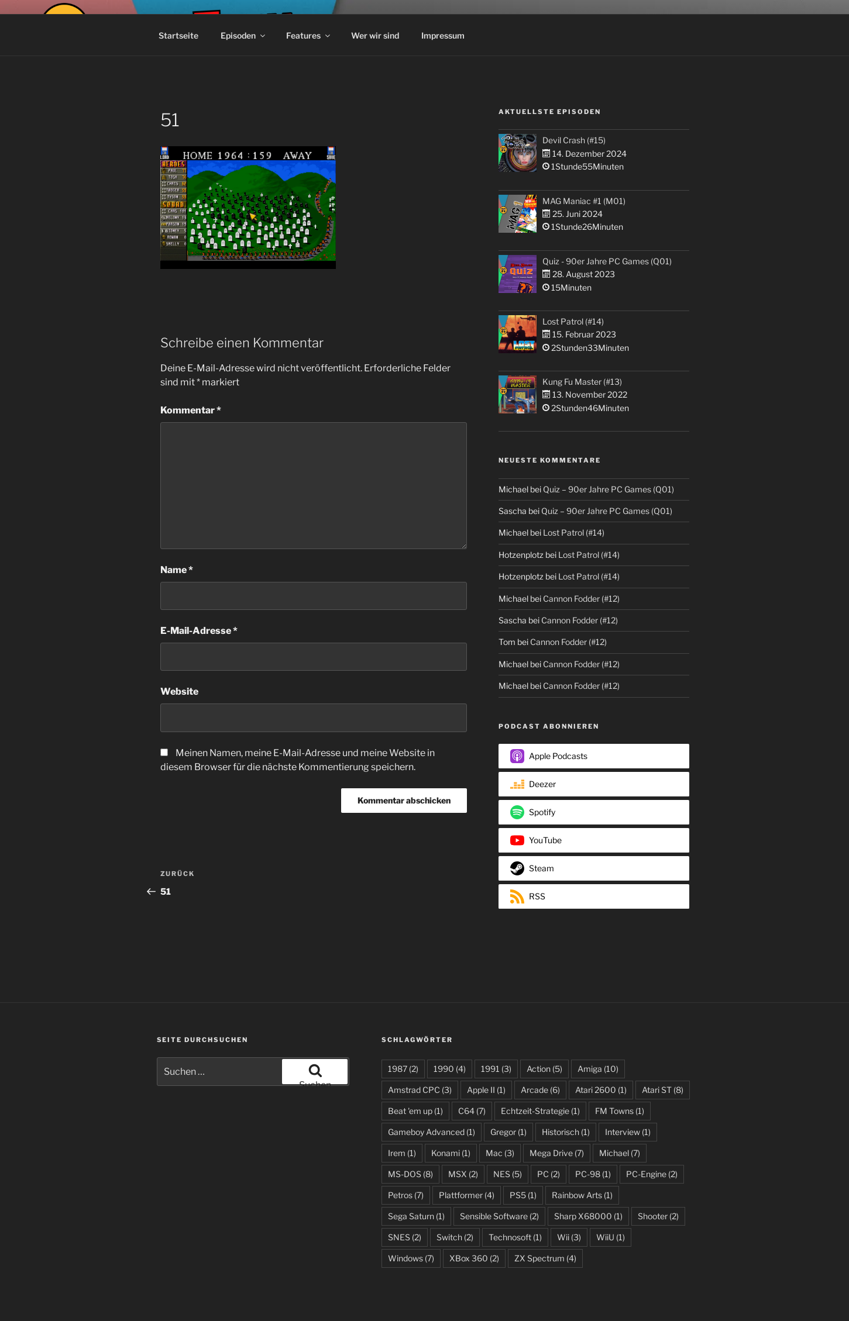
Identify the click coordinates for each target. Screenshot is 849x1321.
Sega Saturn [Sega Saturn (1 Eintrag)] (416, 1216)
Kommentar (190, 410)
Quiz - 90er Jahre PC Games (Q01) (607, 261)
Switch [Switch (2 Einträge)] (454, 1237)
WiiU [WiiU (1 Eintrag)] (610, 1237)
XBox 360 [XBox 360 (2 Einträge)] (474, 1258)
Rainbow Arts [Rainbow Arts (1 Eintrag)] (582, 1195)
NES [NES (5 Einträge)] (507, 1174)
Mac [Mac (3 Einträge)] (500, 1153)
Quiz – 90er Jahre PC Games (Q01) (608, 489)
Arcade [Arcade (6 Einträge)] (540, 1090)
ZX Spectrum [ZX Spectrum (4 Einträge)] (545, 1258)
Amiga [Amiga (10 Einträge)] (598, 1069)
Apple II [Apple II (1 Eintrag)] (486, 1090)
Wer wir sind (375, 35)
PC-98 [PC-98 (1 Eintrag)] (593, 1174)
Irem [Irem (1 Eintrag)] (402, 1153)
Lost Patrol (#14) (573, 321)
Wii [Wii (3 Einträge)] (569, 1237)
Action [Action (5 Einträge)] (544, 1069)
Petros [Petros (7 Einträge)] (406, 1195)
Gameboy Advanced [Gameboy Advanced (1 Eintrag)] (431, 1132)
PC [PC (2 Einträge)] (548, 1174)
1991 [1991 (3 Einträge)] (496, 1069)
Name (176, 569)
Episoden (244, 35)
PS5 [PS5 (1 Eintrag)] (523, 1195)
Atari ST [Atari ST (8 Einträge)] (662, 1090)
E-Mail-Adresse (199, 630)
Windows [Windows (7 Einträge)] (411, 1258)
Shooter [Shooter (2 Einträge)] (658, 1216)
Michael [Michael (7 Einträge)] (619, 1153)
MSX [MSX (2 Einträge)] (463, 1174)
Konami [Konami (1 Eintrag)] (450, 1153)
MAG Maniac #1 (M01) (583, 201)
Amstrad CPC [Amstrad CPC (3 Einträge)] (420, 1090)
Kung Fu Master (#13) (582, 382)
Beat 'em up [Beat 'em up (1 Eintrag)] (415, 1111)
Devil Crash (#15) (574, 140)
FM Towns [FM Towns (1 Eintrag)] (619, 1111)
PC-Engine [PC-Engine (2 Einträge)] (652, 1174)
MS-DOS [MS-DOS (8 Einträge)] (410, 1174)
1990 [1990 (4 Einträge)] (450, 1069)
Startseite (178, 35)
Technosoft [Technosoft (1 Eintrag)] (515, 1237)
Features (309, 35)
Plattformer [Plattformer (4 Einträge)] (466, 1195)
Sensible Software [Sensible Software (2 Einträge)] (499, 1216)
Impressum (443, 35)
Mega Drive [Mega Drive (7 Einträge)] (557, 1153)
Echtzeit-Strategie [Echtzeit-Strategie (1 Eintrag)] (540, 1111)
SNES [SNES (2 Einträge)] (404, 1237)
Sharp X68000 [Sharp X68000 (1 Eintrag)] (588, 1216)
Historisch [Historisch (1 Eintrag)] (566, 1132)
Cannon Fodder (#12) (581, 598)
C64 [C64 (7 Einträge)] (472, 1111)
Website (179, 691)
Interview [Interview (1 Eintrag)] (628, 1132)
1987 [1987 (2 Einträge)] (403, 1069)
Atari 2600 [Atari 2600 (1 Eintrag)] (601, 1090)
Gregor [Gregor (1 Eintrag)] (508, 1132)
